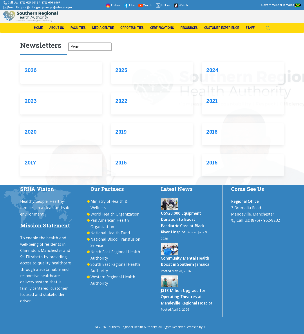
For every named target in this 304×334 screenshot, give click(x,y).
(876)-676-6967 (50, 2)
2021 (212, 100)
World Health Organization (114, 214)
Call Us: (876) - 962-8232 (258, 220)
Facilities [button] (78, 28)
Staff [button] (250, 28)
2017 (30, 162)
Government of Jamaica (281, 5)
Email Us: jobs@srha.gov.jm (26, 7)
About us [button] (56, 28)
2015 (211, 162)
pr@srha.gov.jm (61, 7)
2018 (211, 131)
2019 (121, 131)
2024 (212, 70)
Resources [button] (188, 28)
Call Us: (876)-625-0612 (23, 2)
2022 (121, 100)
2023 (31, 100)
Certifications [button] (162, 28)
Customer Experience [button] (221, 28)
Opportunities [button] (132, 28)
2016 (121, 162)
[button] (265, 28)
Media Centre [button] (103, 28)
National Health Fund (110, 232)
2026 (31, 70)
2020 (30, 131)
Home (38, 28)
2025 (121, 70)
